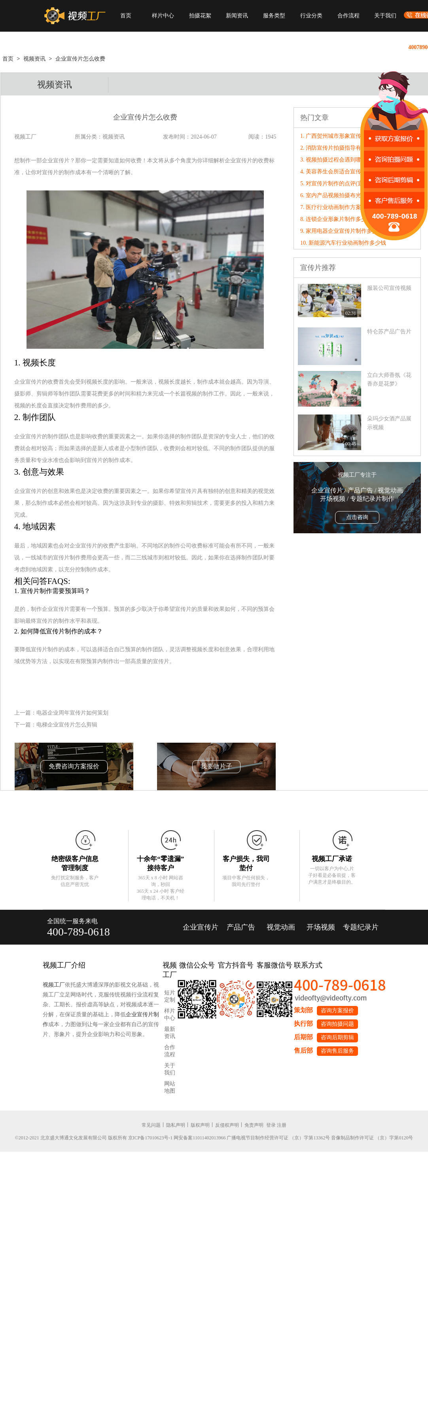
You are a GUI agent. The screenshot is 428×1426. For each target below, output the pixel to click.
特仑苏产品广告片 (389, 332)
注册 (281, 1125)
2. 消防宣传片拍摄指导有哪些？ (339, 148)
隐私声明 (175, 1125)
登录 (271, 1125)
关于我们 (385, 16)
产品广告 (241, 927)
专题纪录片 (361, 927)
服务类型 (274, 16)
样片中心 (163, 16)
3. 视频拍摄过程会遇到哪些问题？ (341, 160)
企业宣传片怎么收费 (80, 59)
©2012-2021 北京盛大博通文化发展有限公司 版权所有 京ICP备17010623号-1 (94, 1138)
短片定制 (169, 996)
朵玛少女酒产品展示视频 (389, 423)
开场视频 (321, 927)
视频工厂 (54, 985)
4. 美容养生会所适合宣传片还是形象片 (347, 172)
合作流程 (348, 16)
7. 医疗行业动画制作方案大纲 (336, 207)
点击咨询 (357, 517)
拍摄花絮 (200, 16)
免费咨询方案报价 (74, 766)
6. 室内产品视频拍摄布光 (330, 195)
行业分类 (311, 16)
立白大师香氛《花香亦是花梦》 (389, 379)
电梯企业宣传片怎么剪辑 (66, 725)
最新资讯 (169, 1032)
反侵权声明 (227, 1125)
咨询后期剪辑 (337, 1037)
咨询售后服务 (337, 1051)
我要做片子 (216, 766)
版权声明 (200, 1125)
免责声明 (253, 1125)
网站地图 (169, 1087)
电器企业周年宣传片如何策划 (72, 713)
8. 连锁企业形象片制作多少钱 (336, 219)
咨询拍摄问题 (337, 1024)
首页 (125, 16)
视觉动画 (281, 927)
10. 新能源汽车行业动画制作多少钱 (343, 243)
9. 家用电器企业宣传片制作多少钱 (341, 231)
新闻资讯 (237, 16)
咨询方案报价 (337, 1010)
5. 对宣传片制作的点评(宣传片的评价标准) (351, 183)
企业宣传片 (200, 927)
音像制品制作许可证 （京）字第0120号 (372, 1138)
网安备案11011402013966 (199, 1138)
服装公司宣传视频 (389, 288)
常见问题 (151, 1125)
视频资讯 (34, 59)
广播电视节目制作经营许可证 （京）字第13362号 (278, 1138)
